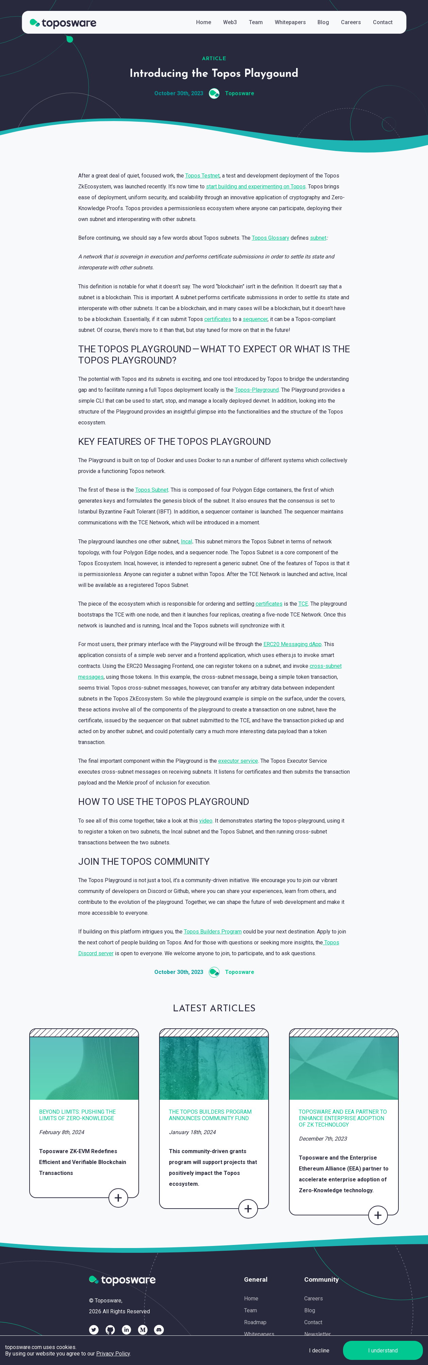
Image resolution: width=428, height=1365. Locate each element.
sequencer (255, 319)
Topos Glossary (270, 238)
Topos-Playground (257, 390)
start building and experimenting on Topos (256, 186)
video (205, 821)
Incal (186, 541)
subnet (318, 238)
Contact (313, 1322)
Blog (309, 1310)
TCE (303, 604)
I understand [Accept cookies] (383, 1350)
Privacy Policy (113, 1353)
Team (250, 1310)
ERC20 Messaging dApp (292, 644)
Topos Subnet (151, 490)
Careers (313, 1298)
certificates (217, 319)
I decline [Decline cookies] (319, 1350)
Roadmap (255, 1322)
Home (251, 1298)
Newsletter (317, 1334)
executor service (238, 761)
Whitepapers (259, 1334)
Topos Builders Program (213, 931)
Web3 (230, 22)
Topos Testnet (202, 175)
